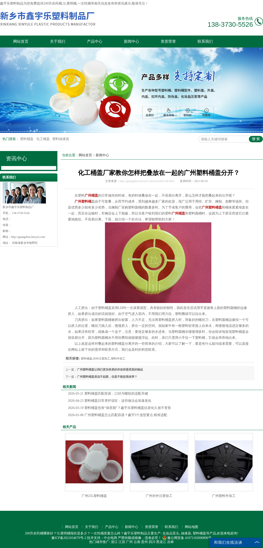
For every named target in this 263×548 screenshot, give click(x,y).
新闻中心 (131, 41)
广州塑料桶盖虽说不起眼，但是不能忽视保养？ (107, 376)
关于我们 (57, 41)
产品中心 (94, 41)
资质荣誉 (168, 41)
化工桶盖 (43, 139)
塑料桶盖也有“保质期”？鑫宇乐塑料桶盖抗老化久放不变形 (119, 408)
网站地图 (191, 527)
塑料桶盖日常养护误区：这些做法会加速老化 (109, 400)
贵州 (144, 542)
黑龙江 (161, 542)
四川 (152, 542)
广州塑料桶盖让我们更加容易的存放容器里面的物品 (110, 369)
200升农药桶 (53, 3)
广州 (129, 542)
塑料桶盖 (27, 139)
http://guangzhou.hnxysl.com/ (28, 237)
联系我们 (205, 41)
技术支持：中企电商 (102, 538)
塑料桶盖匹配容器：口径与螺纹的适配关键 (108, 393)
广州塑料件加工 (224, 496)
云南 (137, 542)
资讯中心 (16, 159)
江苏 (122, 542)
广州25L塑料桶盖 (94, 496)
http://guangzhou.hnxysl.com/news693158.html (147, 181)
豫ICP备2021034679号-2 (68, 538)
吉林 (170, 542)
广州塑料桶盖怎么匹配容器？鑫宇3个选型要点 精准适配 (117, 415)
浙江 (114, 542)
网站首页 (20, 41)
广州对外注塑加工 (159, 496)
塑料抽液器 (60, 139)
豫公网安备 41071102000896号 (187, 538)
